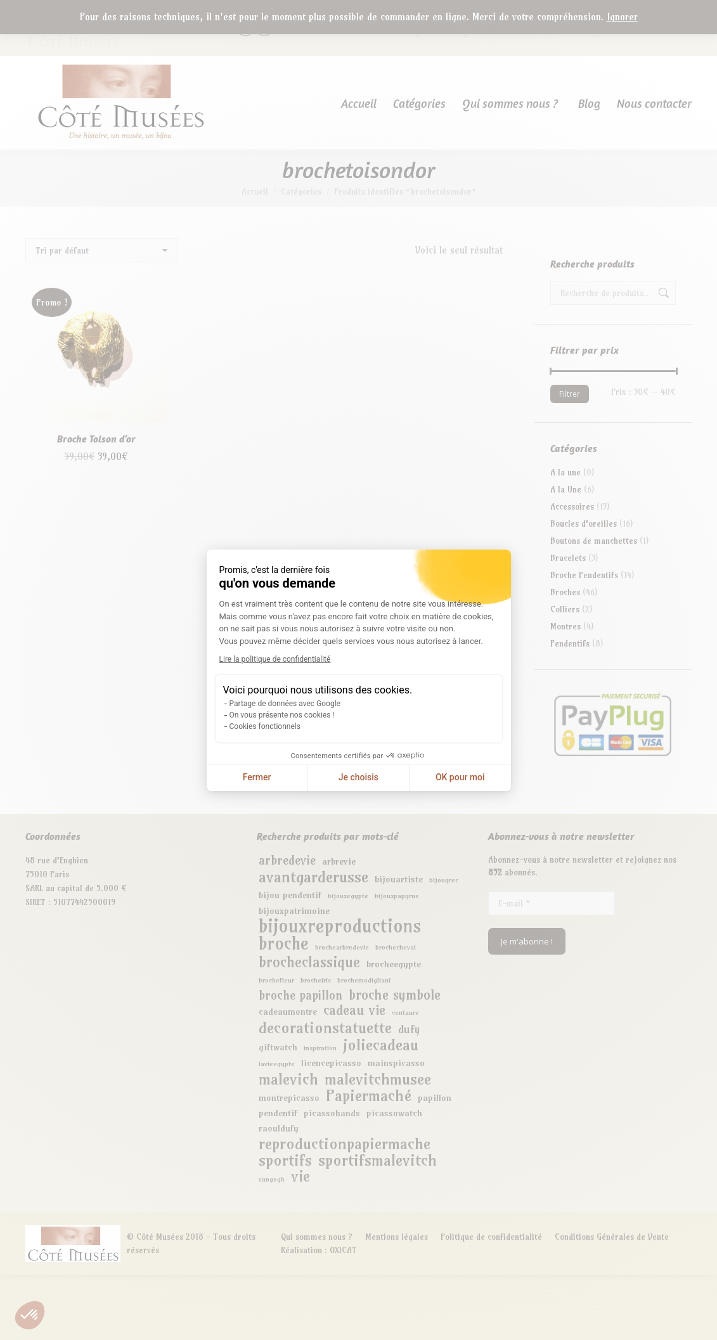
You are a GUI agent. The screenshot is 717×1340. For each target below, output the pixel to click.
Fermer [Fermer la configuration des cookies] (257, 777)
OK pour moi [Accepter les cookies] (460, 777)
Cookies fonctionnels (264, 726)
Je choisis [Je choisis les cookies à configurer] (358, 777)
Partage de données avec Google (284, 703)
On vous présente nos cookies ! (282, 715)
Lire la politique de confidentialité (275, 659)
